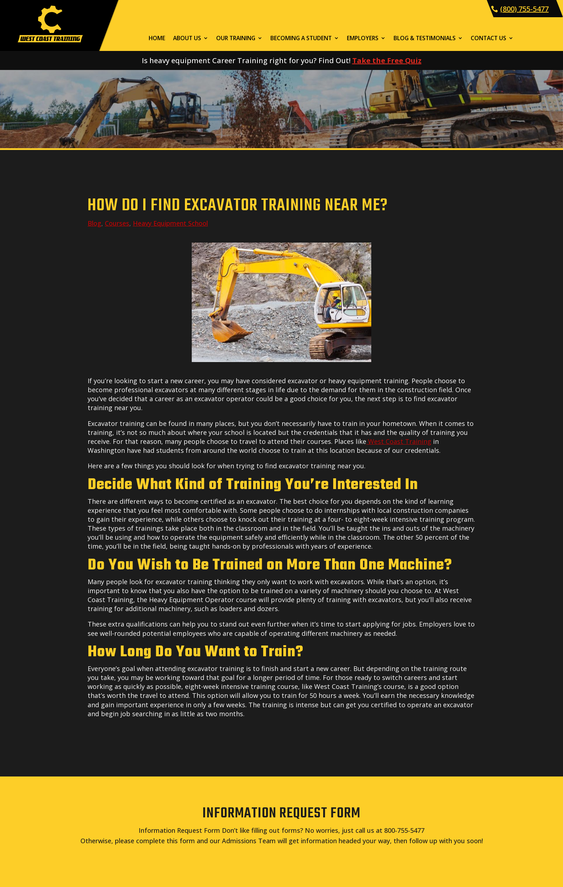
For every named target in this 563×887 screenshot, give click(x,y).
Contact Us (488, 39)
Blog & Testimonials (425, 39)
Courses (117, 223)
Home (157, 39)
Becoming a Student (301, 39)
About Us (187, 39)
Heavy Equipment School (170, 223)
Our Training (235, 39)
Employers (362, 39)
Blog (94, 223)
